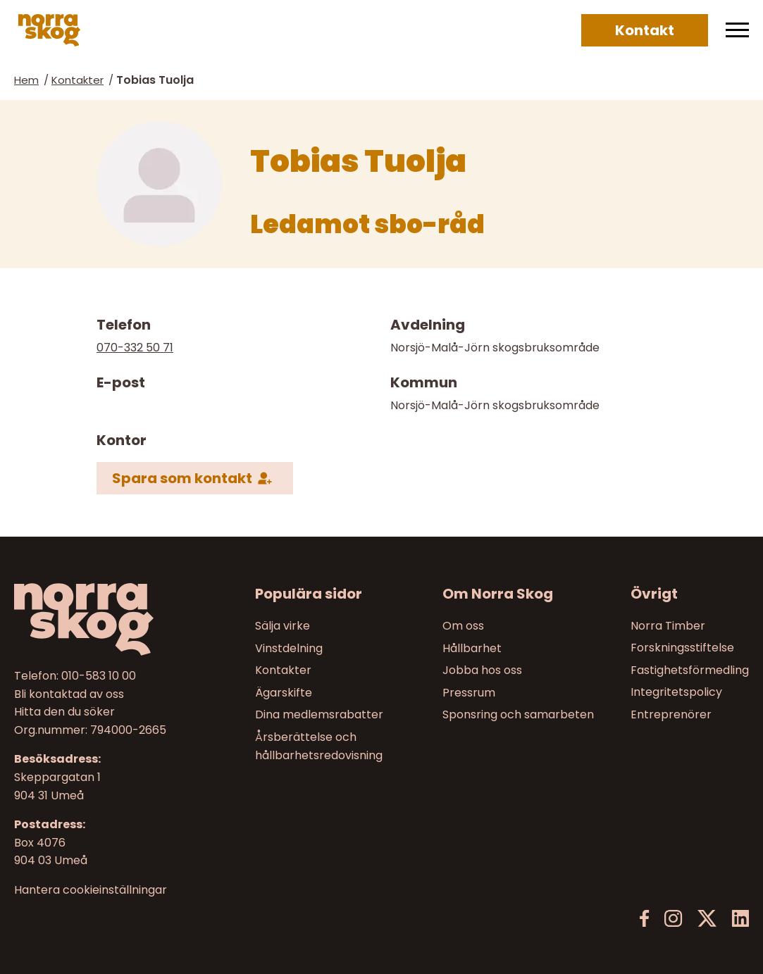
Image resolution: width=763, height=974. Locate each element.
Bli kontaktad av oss (69, 693)
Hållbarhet (472, 647)
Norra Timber (668, 626)
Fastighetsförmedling (690, 670)
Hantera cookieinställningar (90, 889)
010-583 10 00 (98, 676)
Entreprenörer (671, 714)
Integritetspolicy (676, 692)
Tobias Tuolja (155, 80)
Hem (26, 80)
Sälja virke (282, 626)
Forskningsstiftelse (682, 647)
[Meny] (737, 30)
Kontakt (644, 30)
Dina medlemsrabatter (319, 714)
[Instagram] (673, 919)
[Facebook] (645, 919)
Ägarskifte (283, 692)
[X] (707, 919)
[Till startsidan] (99, 619)
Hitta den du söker (64, 712)
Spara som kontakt (182, 478)
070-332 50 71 (135, 347)
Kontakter (77, 80)
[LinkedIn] (740, 919)
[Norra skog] (49, 30)
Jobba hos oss (482, 670)
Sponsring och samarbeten (518, 714)
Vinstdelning (289, 647)
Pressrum (468, 692)
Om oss (463, 626)
